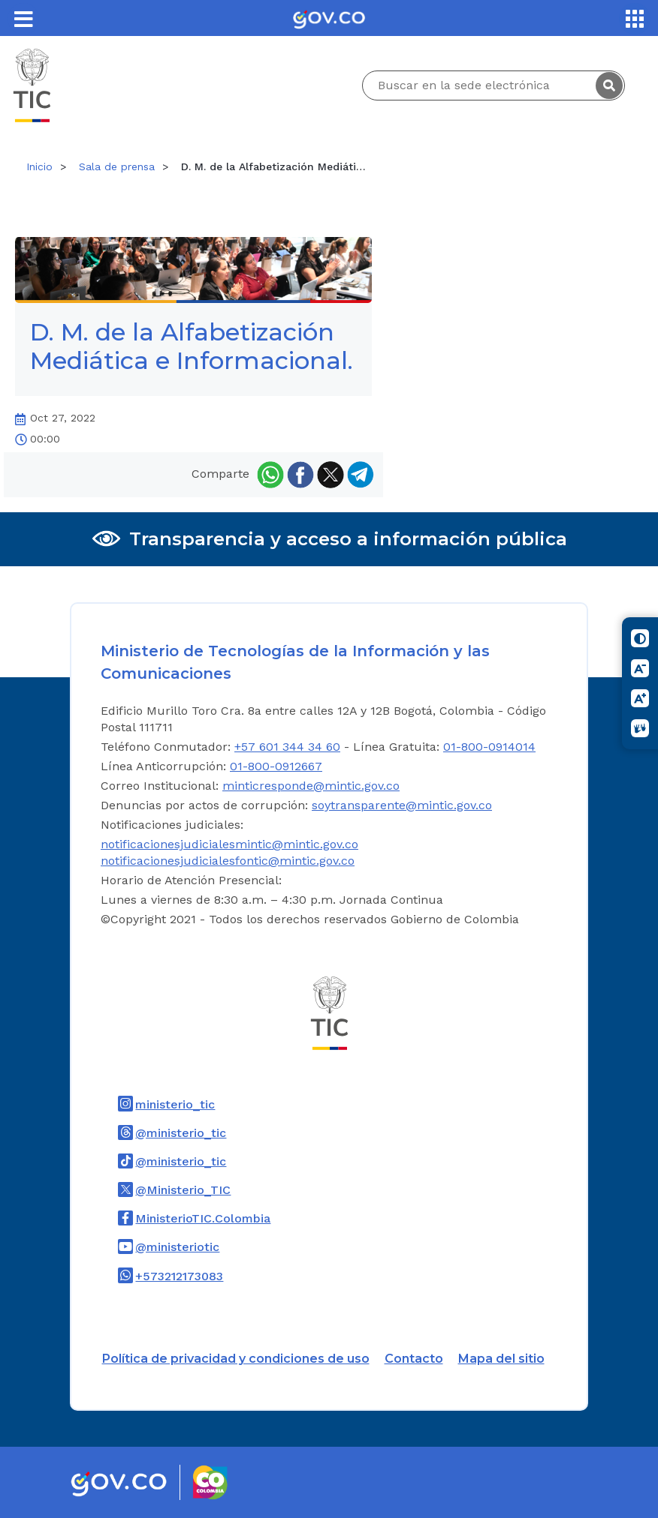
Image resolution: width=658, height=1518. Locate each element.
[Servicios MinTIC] (634, 18)
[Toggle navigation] (23, 18)
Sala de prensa (117, 166)
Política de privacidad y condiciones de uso (236, 1359)
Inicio (39, 166)
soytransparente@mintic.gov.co (402, 805)
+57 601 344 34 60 (287, 747)
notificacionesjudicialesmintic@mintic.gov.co (229, 844)
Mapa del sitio (501, 1359)
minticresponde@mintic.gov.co (311, 785)
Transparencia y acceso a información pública (348, 539)
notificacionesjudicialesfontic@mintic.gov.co (228, 861)
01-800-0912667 (276, 766)
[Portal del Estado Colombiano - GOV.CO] (329, 18)
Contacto (414, 1359)
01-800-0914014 (489, 747)
